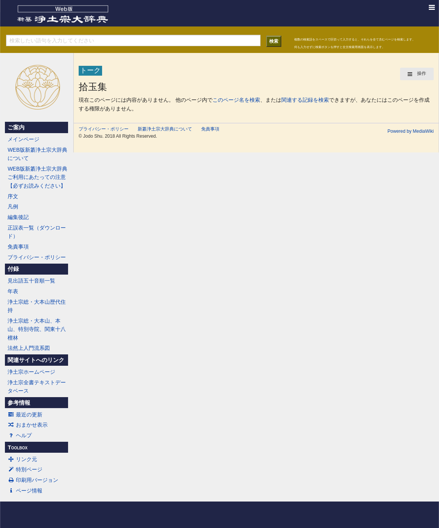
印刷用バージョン (33, 480)
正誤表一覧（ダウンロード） (37, 232)
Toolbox (17, 447)
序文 (13, 196)
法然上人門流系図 (29, 348)
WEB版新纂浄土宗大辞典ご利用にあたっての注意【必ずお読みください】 (37, 177)
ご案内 (16, 127)
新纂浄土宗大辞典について (165, 129)
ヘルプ (20, 435)
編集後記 (18, 217)
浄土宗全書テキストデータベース (37, 386)
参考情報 (19, 403)
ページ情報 (25, 491)
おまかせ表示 (28, 425)
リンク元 (22, 459)
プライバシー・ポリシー (37, 257)
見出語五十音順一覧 (31, 281)
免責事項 (18, 247)
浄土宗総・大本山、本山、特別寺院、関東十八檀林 (37, 329)
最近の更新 (25, 415)
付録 (13, 269)
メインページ (23, 139)
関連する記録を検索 (305, 100)
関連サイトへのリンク (36, 360)
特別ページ (25, 469)
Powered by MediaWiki (411, 131)
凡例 (13, 206)
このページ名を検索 (236, 100)
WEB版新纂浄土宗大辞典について (37, 154)
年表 (13, 291)
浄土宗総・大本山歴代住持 (37, 306)
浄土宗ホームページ (31, 372)
